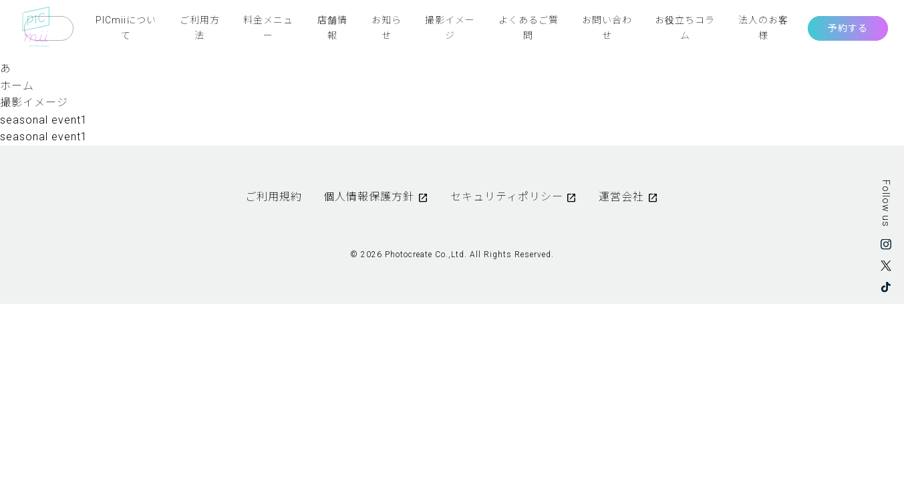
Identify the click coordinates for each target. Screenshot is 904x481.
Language (48, 28)
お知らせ (386, 27)
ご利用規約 (273, 196)
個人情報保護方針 (368, 196)
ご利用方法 (200, 27)
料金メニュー (268, 27)
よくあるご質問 (528, 27)
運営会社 (621, 196)
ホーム (17, 85)
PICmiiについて (126, 27)
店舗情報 (332, 27)
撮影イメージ (450, 27)
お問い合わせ (607, 27)
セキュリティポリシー (506, 196)
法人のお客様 (763, 27)
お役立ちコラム (685, 27)
